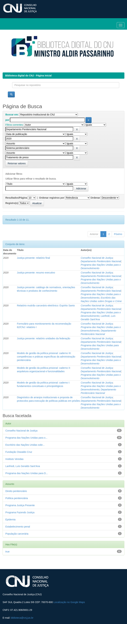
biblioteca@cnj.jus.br (22, 617)
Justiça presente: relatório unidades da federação (43, 338)
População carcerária (16, 533)
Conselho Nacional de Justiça (97, 257)
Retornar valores (17, 163)
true (7, 551)
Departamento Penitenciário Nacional (101, 261)
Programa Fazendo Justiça (19, 512)
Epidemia (10, 519)
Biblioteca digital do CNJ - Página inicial (28, 75)
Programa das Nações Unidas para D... (26, 473)
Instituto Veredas (14, 459)
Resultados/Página (16, 197)
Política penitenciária (16, 498)
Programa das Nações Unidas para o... (26, 437)
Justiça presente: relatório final (33, 257)
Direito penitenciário (16, 491)
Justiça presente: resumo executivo (36, 272)
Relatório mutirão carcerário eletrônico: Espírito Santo (46, 305)
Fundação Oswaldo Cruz (18, 452)
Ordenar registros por (51, 197)
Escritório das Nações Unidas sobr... (25, 444)
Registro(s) (11, 203)
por (7, 120)
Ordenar (95, 197)
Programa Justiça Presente (20, 505)
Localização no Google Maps (69, 602)
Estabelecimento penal (17, 526)
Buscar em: (12, 114)
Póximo (118, 234)
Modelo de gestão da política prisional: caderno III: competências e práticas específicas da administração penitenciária (46, 356)
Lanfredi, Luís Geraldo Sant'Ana (22, 466)
